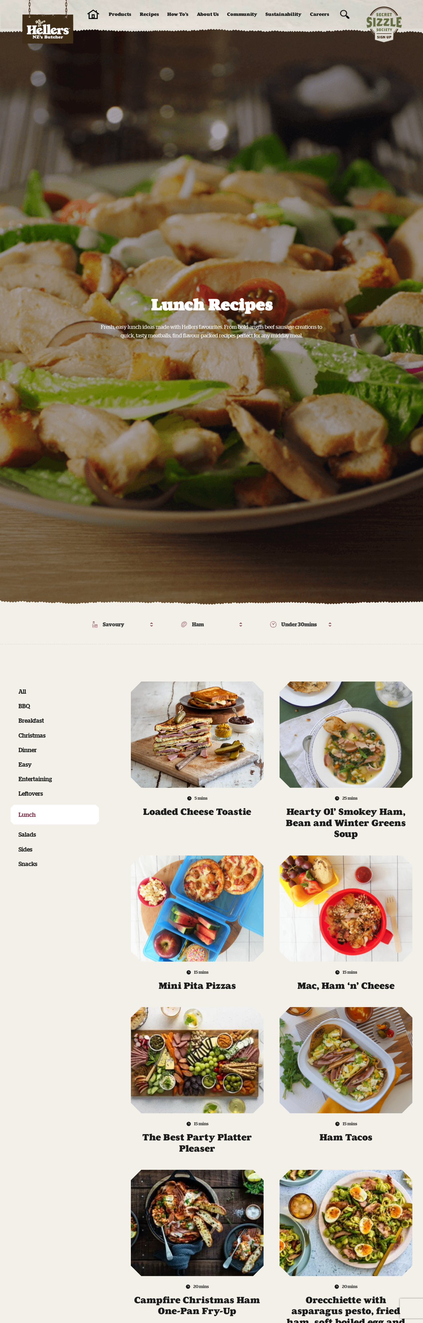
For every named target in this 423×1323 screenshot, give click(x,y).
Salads (27, 834)
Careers (319, 14)
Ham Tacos (346, 1137)
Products (120, 14)
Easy (25, 764)
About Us (208, 14)
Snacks (28, 863)
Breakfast (31, 720)
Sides (25, 849)
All (22, 691)
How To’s (177, 14)
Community (242, 14)
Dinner (28, 750)
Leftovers (31, 793)
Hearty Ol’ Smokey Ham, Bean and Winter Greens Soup (346, 822)
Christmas (32, 735)
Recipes (149, 14)
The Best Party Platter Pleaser (197, 1143)
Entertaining (35, 779)
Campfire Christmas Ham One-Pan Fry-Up (197, 1306)
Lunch (27, 814)
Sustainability (283, 14)
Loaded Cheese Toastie (197, 811)
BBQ (24, 706)
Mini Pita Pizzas (197, 985)
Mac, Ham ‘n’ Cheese (346, 985)
